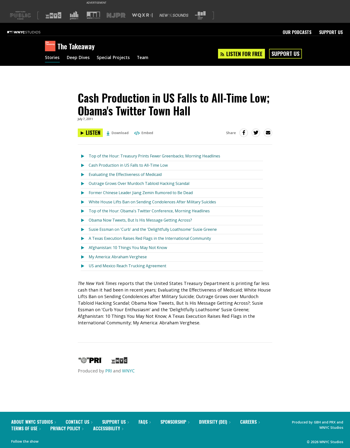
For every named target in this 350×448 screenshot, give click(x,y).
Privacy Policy (66, 428)
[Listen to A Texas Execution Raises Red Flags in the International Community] (85, 238)
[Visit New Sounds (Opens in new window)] (173, 15)
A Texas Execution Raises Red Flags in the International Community (150, 238)
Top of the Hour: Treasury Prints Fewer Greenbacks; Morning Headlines (154, 156)
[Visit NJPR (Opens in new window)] (116, 15)
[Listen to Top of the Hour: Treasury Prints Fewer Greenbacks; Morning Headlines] (85, 156)
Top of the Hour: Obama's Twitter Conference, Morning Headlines (149, 211)
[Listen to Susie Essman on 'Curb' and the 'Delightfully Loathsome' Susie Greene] (85, 229)
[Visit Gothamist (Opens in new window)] (74, 15)
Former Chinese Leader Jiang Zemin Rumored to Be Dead (141, 192)
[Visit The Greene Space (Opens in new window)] (200, 15)
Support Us (331, 32)
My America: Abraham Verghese (118, 256)
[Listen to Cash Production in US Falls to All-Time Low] (85, 165)
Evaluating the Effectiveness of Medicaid (125, 174)
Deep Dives (79, 58)
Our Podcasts (297, 32)
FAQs (145, 422)
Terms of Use (26, 428)
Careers (250, 422)
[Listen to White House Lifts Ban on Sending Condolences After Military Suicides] (85, 202)
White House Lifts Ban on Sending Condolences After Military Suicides (152, 202)
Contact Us (79, 422)
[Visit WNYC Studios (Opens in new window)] (93, 15)
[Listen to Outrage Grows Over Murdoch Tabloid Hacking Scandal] (85, 183)
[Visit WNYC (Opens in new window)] (53, 15)
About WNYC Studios (33, 422)
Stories (52, 58)
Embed (143, 132)
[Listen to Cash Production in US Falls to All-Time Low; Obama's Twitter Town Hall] (90, 133)
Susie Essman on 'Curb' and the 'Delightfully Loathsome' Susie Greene (153, 229)
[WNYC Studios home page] (29, 32)
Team (145, 58)
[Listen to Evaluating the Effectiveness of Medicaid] (85, 174)
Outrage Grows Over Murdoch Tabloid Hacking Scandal (139, 183)
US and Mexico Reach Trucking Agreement (127, 265)
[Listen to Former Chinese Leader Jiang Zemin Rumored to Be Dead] (85, 193)
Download (117, 132)
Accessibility (108, 428)
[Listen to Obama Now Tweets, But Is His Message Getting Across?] (85, 220)
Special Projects (115, 58)
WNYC (128, 371)
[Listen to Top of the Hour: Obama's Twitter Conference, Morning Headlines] (85, 211)
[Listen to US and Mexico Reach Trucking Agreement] (85, 266)
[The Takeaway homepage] (51, 46)
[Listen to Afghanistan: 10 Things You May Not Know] (85, 247)
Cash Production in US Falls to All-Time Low (128, 165)
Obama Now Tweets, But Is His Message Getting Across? (140, 220)
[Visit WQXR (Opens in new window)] (142, 15)
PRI (108, 371)
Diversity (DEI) (214, 422)
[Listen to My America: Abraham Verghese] (85, 257)
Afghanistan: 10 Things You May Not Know (128, 247)
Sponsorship (174, 422)
